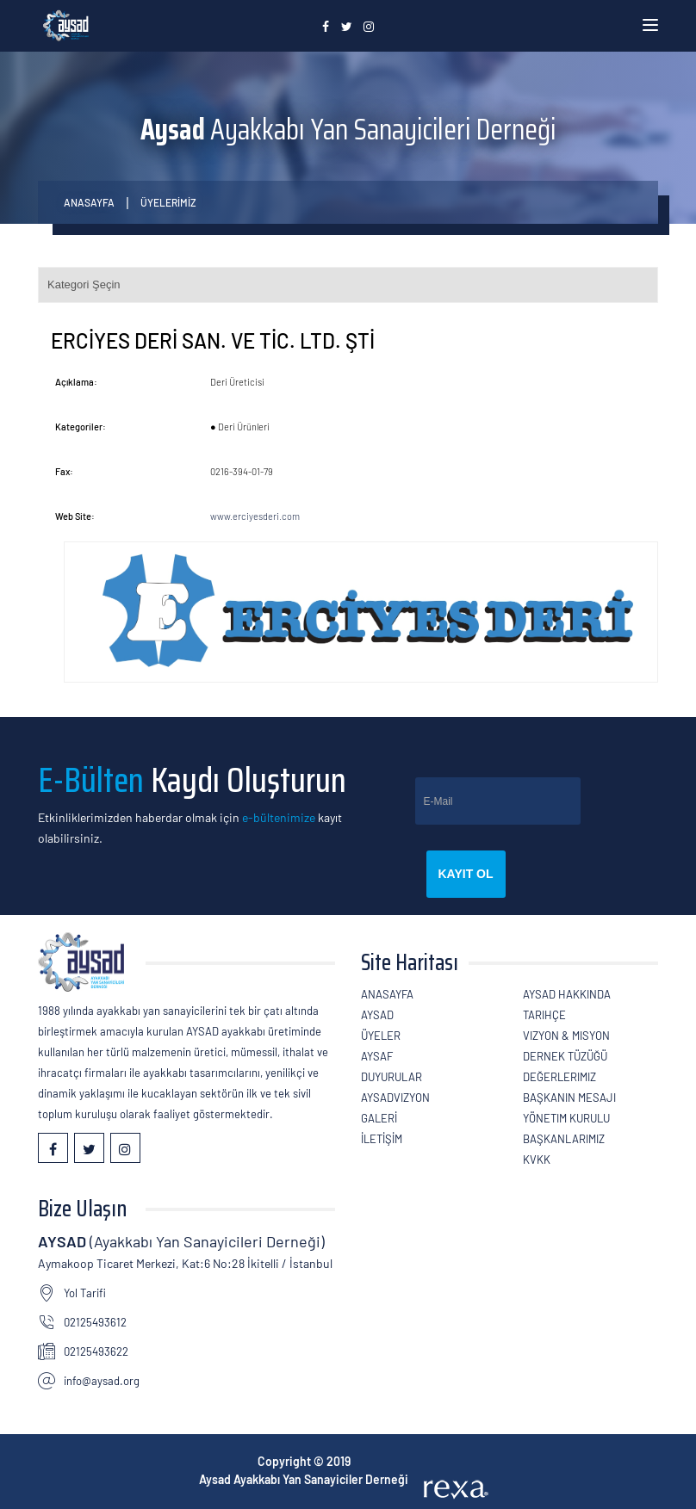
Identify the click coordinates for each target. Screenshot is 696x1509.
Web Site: (75, 516)
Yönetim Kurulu (566, 1118)
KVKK (536, 1159)
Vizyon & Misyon (566, 1035)
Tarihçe (544, 1015)
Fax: (64, 471)
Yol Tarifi (85, 1293)
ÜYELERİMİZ (168, 202)
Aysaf (377, 1056)
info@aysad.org (102, 1381)
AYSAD (377, 1015)
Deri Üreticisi (237, 381)
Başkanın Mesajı (569, 1097)
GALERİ (379, 1118)
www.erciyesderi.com (255, 516)
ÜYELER (381, 1035)
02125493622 (96, 1351)
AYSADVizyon (395, 1097)
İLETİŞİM (381, 1139)
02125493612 (95, 1322)
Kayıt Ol (466, 874)
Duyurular (391, 1077)
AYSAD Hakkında (567, 994)
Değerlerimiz (559, 1077)
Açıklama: (76, 381)
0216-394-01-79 (241, 471)
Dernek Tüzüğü (565, 1056)
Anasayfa (89, 202)
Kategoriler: (80, 426)
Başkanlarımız (564, 1139)
